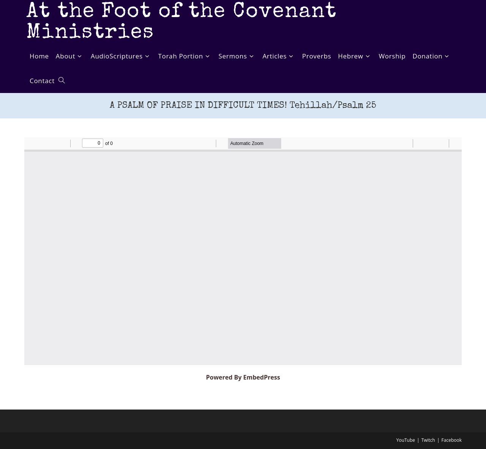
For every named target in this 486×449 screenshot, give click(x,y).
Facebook (452, 440)
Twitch (428, 440)
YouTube (405, 440)
